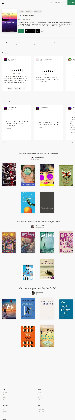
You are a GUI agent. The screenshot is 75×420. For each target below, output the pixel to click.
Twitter (40, 392)
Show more (69, 26)
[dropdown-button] (37, 31)
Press (4, 395)
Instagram (40, 395)
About (50, 2)
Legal (4, 397)
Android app (41, 411)
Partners (57, 2)
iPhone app (41, 409)
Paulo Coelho (22, 19)
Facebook (40, 397)
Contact (5, 414)
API (4, 409)
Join (71, 2)
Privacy (5, 400)
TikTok (39, 400)
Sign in (64, 2)
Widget (5, 411)
